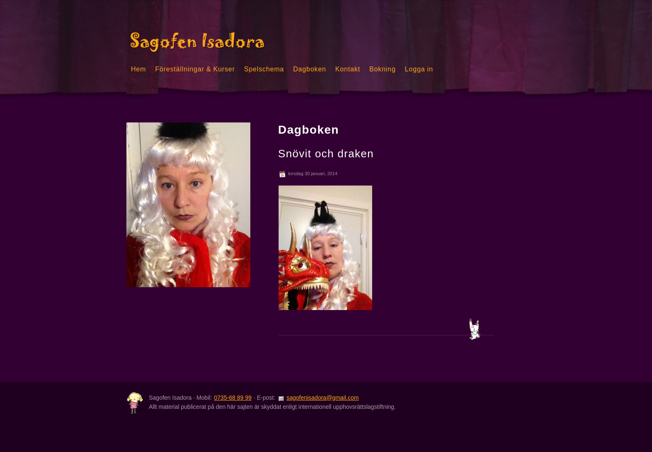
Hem (138, 69)
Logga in (419, 69)
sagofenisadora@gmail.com (322, 397)
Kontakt (347, 69)
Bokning (382, 69)
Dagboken (309, 69)
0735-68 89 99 (233, 397)
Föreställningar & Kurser (195, 69)
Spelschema (264, 69)
